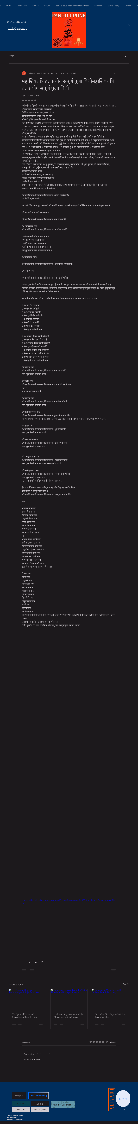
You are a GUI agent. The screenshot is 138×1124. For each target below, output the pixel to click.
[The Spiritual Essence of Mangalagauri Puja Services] (27, 999)
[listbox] (19, 1095)
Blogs (11, 56)
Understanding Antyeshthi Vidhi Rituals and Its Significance (68, 1015)
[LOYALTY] (111, 1099)
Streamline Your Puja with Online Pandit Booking (110, 1015)
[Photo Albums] (63, 1104)
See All (126, 984)
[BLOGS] (21, 1103)
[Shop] (40, 1103)
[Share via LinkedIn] (35, 962)
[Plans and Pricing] (38, 1095)
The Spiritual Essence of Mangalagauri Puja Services (24, 1015)
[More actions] (114, 73)
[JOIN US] (123, 1098)
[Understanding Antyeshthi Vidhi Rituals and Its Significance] (69, 999)
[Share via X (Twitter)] (29, 962)
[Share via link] (42, 962)
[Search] (128, 25)
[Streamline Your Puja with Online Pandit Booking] (110, 999)
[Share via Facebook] (23, 962)
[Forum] (21, 1109)
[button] (125, 56)
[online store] (40, 1109)
